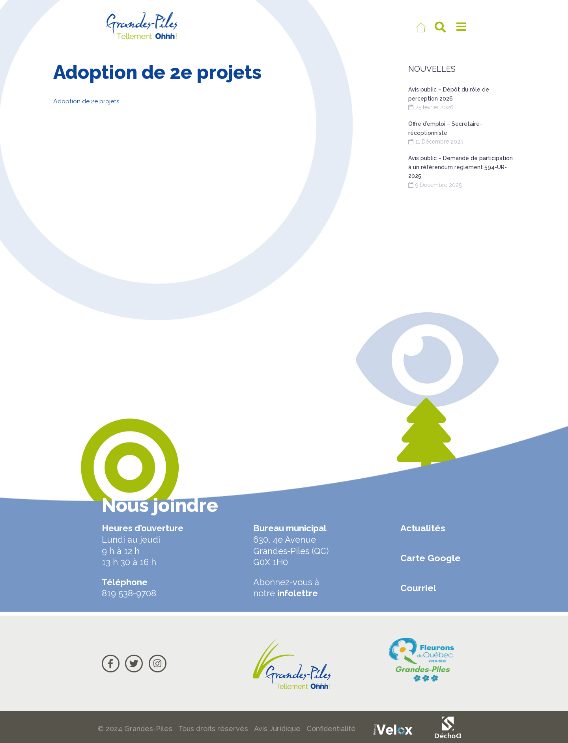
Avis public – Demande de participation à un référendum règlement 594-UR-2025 (460, 167)
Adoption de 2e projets (92, 101)
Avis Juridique (277, 728)
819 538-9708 (129, 593)
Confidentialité (331, 728)
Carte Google (430, 558)
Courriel (418, 587)
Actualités (422, 528)
